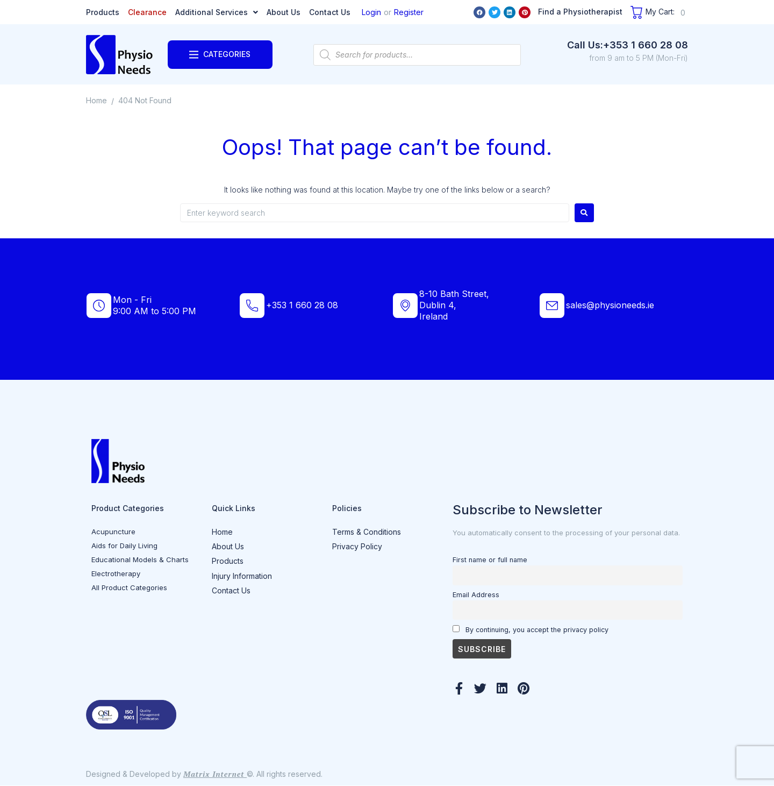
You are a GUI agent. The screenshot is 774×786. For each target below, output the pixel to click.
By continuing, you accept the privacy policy (530, 629)
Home (96, 100)
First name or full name (490, 560)
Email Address (476, 595)
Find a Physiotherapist (580, 11)
